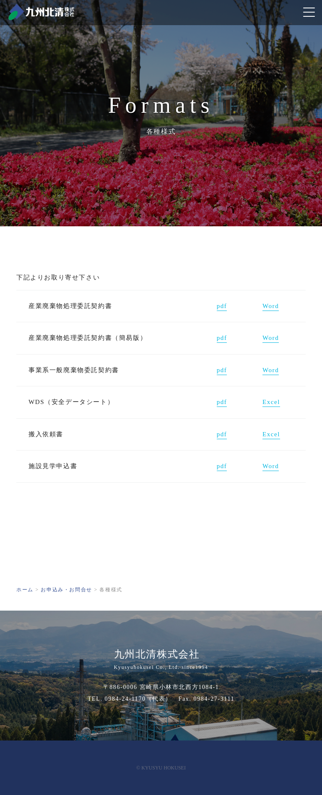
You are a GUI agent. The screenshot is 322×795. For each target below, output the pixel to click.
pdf (222, 306)
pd (220, 337)
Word (270, 306)
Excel (271, 402)
